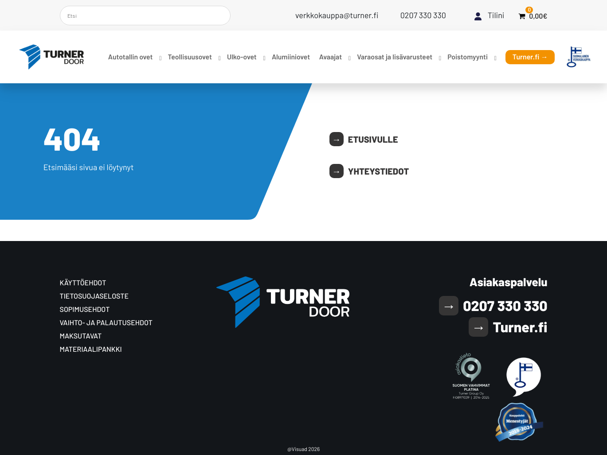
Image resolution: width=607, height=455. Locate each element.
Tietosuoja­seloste (94, 296)
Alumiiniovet (291, 57)
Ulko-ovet (242, 57)
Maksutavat (81, 336)
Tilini (496, 15)
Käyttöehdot (83, 283)
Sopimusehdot (85, 309)
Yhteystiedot (378, 171)
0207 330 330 (423, 15)
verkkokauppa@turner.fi (336, 15)
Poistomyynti (467, 57)
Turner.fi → (530, 57)
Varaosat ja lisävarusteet (394, 57)
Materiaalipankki (91, 349)
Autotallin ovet (130, 57)
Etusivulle (373, 139)
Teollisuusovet (189, 57)
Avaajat (330, 57)
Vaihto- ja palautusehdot (106, 323)
